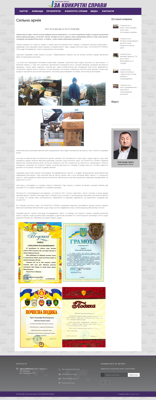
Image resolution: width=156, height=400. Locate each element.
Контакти (108, 14)
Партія (24, 14)
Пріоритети (53, 14)
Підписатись (133, 378)
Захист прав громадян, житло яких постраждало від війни (128, 33)
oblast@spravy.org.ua (69, 377)
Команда (37, 14)
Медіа (94, 14)
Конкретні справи (76, 14)
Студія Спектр (134, 397)
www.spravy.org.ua (68, 386)
